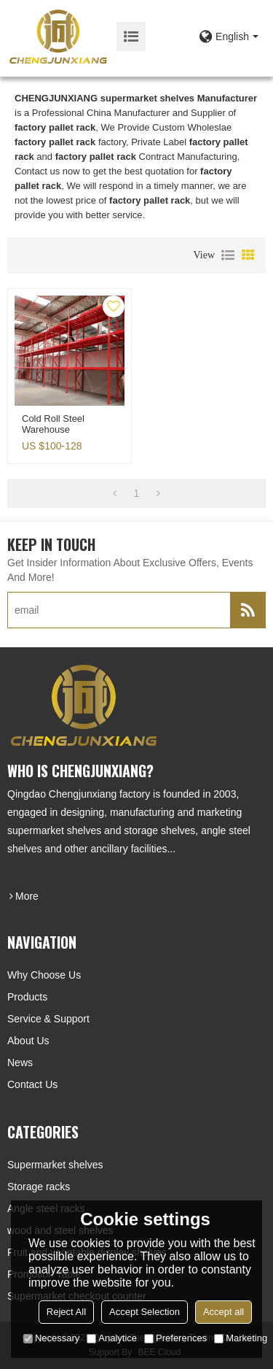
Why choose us (44, 975)
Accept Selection (144, 1311)
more (27, 896)
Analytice (112, 1338)
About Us (28, 1040)
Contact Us (32, 1084)
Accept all (223, 1311)
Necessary (51, 1338)
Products (27, 997)
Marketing (240, 1338)
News (20, 1062)
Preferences (175, 1338)
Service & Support (48, 1019)
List (228, 255)
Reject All (66, 1311)
